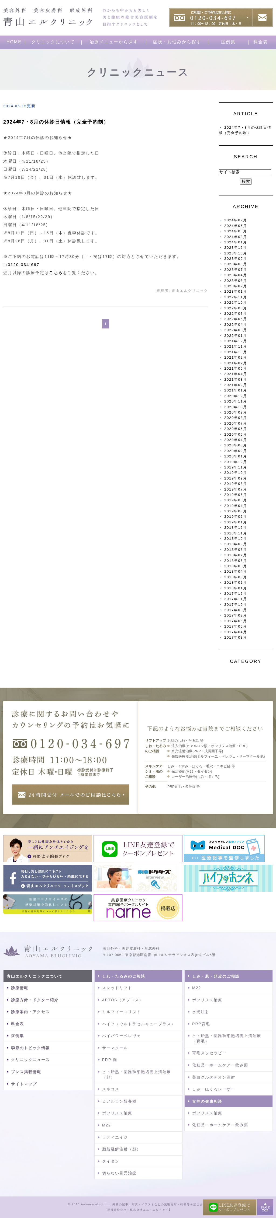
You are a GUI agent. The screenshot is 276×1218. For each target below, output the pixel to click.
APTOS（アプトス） (122, 1000)
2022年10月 (235, 302)
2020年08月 (235, 418)
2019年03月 (235, 511)
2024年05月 (235, 231)
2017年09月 (235, 610)
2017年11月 (235, 599)
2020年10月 (235, 407)
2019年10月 (235, 473)
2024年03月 (235, 237)
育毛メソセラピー (209, 1053)
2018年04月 (235, 571)
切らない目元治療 (119, 1173)
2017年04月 (235, 632)
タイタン (110, 1161)
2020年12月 (235, 396)
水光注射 (200, 1012)
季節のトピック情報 (30, 1048)
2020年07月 (235, 423)
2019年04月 (235, 506)
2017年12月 (235, 594)
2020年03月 (235, 445)
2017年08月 (235, 615)
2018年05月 (235, 566)
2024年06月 (235, 226)
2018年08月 (235, 550)
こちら (56, 272)
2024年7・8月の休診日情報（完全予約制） (56, 122)
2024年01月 (235, 242)
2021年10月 (235, 352)
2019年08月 (235, 484)
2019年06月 (235, 495)
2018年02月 (235, 582)
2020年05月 (235, 434)
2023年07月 (235, 270)
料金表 (260, 42)
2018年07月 (235, 555)
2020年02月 (235, 451)
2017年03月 (235, 637)
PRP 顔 (109, 1060)
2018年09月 (235, 544)
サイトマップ (24, 1084)
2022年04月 (235, 325)
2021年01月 (235, 390)
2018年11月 (235, 533)
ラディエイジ (115, 1137)
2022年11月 (235, 297)
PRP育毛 (201, 1024)
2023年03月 (235, 281)
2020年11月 (235, 401)
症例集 (228, 42)
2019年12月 (235, 462)
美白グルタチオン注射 (213, 1077)
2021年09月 (235, 357)
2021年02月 (235, 385)
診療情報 (19, 988)
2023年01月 (235, 291)
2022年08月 (235, 308)
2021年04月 (235, 374)
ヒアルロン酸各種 (119, 1101)
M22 (106, 1125)
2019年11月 (235, 467)
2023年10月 (235, 253)
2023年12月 (235, 248)
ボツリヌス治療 (117, 1113)
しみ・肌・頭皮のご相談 (216, 976)
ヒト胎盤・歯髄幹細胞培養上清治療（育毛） (226, 1038)
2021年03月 (235, 379)
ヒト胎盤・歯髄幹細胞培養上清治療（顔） (136, 1074)
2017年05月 (235, 626)
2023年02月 (235, 286)
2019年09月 (235, 478)
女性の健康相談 (207, 1101)
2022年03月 (235, 330)
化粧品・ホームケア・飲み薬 (220, 1065)
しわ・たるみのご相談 (123, 976)
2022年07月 (235, 314)
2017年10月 (235, 605)
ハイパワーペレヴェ (121, 1036)
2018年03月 (235, 577)
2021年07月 (235, 363)
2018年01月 (235, 588)
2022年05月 (235, 319)
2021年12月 (235, 341)
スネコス (110, 1089)
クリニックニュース (30, 1060)
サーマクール (115, 1048)
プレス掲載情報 (26, 1072)
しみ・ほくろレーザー (213, 1089)
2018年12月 (235, 528)
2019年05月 (235, 500)
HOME (14, 42)
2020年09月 (235, 412)
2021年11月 (235, 346)
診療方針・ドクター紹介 (34, 1000)
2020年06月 (235, 429)
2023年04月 (235, 275)
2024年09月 (235, 220)
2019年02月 (235, 516)
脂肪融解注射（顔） (121, 1149)
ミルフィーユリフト (121, 1012)
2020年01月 (235, 456)
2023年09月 (235, 259)
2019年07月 (235, 489)
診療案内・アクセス (30, 1012)
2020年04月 (235, 440)
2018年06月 (235, 561)
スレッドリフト (117, 988)
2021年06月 (235, 368)
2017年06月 (235, 621)
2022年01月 (235, 336)
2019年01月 (235, 522)
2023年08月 (235, 264)
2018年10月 (235, 539)
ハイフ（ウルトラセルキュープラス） (138, 1024)
